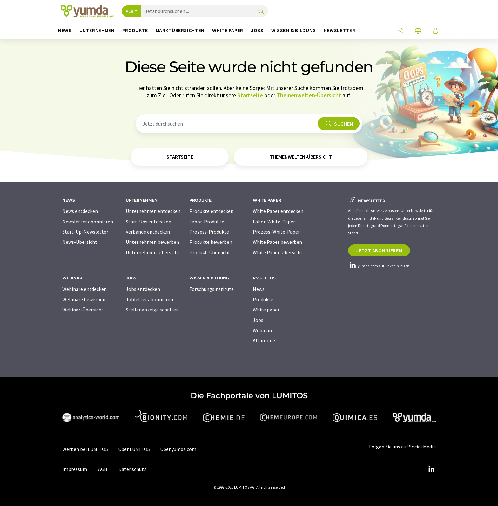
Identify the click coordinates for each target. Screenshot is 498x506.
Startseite (250, 95)
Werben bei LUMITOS (85, 449)
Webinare (263, 330)
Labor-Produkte (206, 221)
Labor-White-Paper (274, 221)
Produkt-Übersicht (209, 252)
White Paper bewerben (277, 242)
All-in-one (264, 340)
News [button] (65, 30)
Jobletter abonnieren (149, 299)
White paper (266, 309)
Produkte (263, 299)
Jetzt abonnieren (379, 250)
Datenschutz (132, 469)
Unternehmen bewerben (152, 242)
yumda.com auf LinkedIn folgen (378, 265)
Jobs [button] (257, 30)
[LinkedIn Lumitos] (431, 469)
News (259, 289)
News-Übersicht (79, 242)
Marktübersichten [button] (180, 30)
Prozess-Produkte (209, 232)
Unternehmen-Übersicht (153, 252)
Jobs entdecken (143, 289)
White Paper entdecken (278, 211)
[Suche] (261, 11)
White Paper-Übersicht (278, 252)
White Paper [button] (227, 30)
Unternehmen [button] (97, 30)
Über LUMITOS (134, 449)
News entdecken (80, 211)
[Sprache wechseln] (418, 31)
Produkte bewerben (210, 242)
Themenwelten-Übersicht (309, 95)
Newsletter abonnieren (87, 221)
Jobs (258, 320)
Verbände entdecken (148, 232)
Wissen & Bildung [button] (293, 30)
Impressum (74, 469)
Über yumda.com (178, 449)
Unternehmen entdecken (153, 211)
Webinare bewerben (83, 299)
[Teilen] (400, 31)
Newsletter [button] (339, 30)
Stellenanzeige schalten (152, 309)
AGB (102, 469)
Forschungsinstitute (211, 289)
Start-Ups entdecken (148, 221)
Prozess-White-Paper (276, 232)
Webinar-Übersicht (83, 309)
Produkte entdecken (211, 211)
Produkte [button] (135, 30)
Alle (129, 11)
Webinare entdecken (84, 289)
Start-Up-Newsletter (85, 232)
